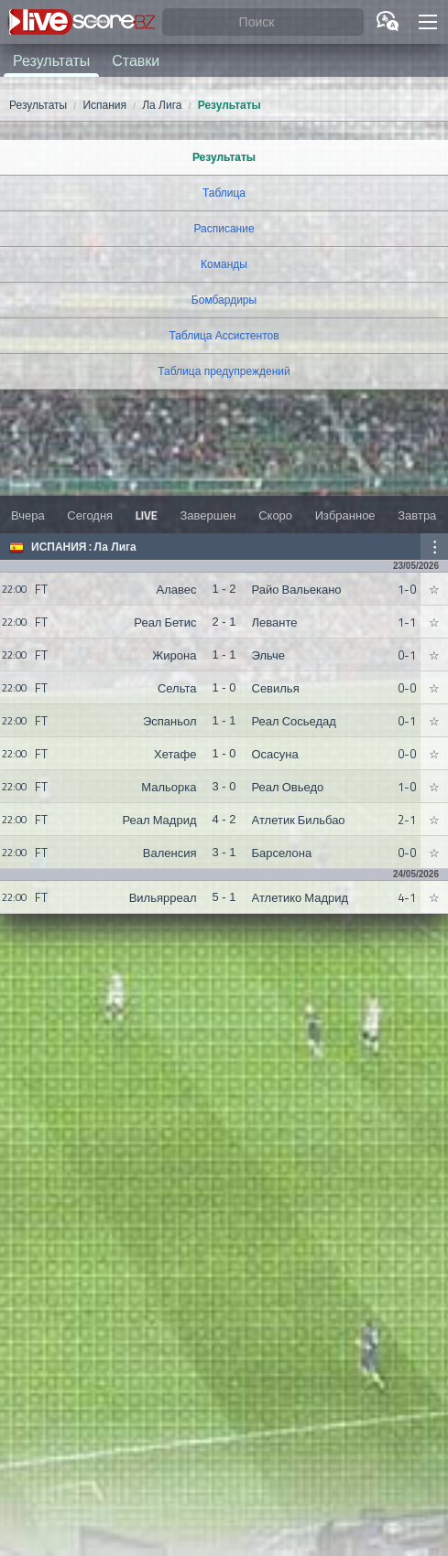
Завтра (417, 515)
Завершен (207, 515)
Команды (224, 264)
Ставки (135, 60)
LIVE (147, 515)
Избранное (345, 515)
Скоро (275, 515)
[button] (428, 22)
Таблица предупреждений (224, 371)
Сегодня (90, 515)
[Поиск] (263, 22)
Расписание (223, 228)
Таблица (224, 193)
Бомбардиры (224, 300)
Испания (59, 547)
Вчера (28, 515)
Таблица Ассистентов (224, 335)
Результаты (51, 60)
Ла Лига (115, 547)
